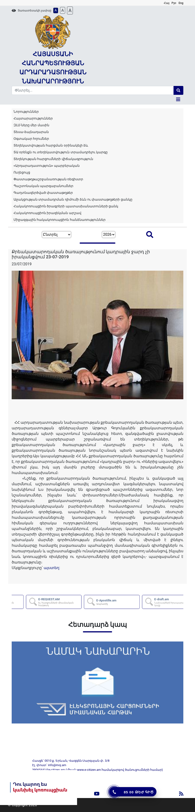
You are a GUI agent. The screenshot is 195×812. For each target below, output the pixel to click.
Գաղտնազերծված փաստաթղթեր (43, 192)
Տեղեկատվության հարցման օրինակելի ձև (51, 145)
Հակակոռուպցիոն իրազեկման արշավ (47, 213)
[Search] (93, 90)
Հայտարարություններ (33, 118)
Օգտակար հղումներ (31, 138)
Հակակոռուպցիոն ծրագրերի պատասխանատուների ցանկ (66, 206)
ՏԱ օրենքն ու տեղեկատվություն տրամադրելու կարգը (61, 152)
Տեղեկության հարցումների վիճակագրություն (53, 159)
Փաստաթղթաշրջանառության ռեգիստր (48, 179)
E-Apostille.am (150, 602)
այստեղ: (52, 568)
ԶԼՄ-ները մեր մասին (31, 125)
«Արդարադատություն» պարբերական (47, 165)
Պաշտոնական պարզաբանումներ (43, 186)
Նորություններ (26, 111)
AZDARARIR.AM (45, 602)
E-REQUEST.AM (103, 602)
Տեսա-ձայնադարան (31, 132)
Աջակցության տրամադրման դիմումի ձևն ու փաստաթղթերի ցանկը (73, 199)
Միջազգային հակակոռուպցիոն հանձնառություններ (60, 220)
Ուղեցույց (22, 172)
